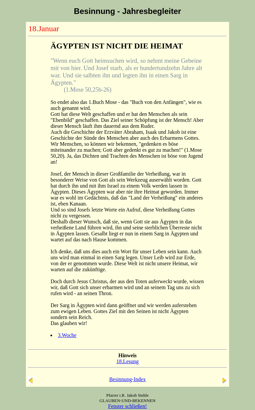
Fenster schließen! (127, 406)
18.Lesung (127, 361)
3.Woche (67, 335)
